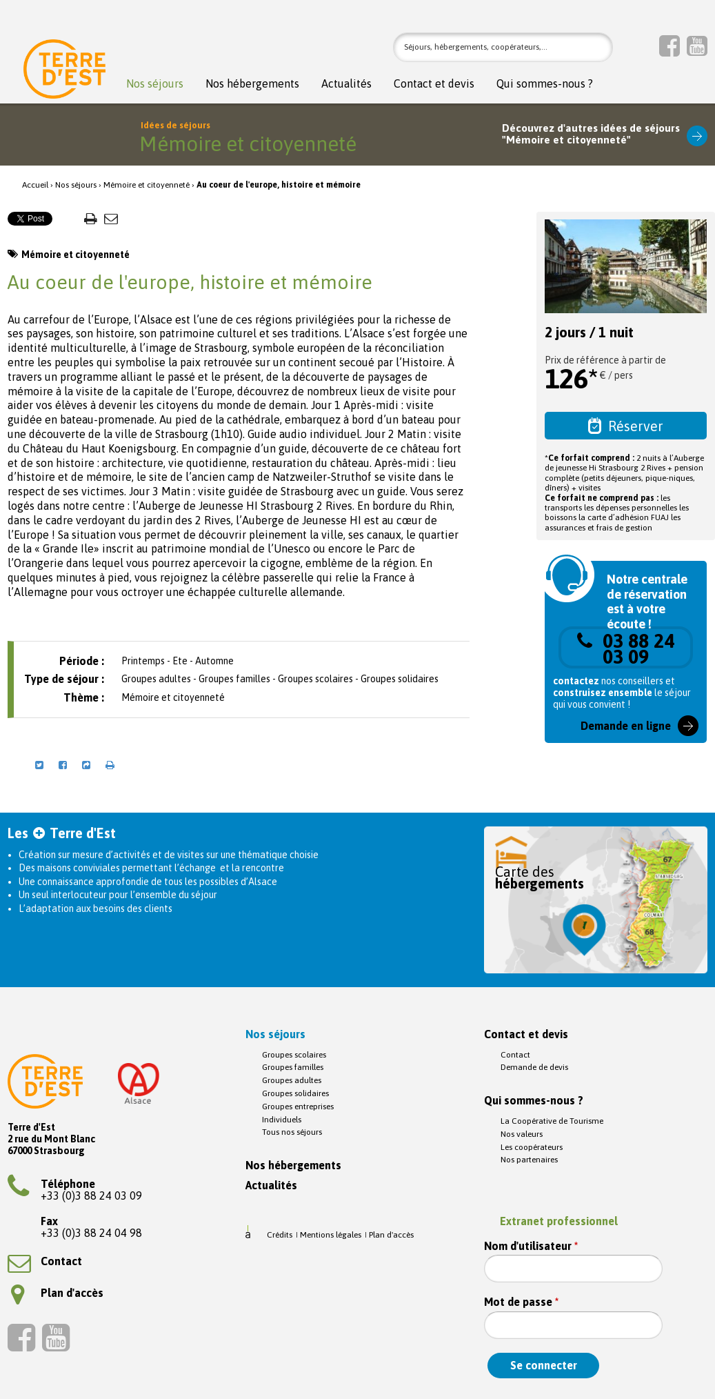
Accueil (35, 185)
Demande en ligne (626, 726)
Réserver (625, 425)
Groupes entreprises (298, 1106)
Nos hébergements (252, 84)
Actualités (346, 84)
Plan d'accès (57, 1293)
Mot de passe (521, 1302)
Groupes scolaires (294, 1055)
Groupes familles (292, 1067)
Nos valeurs (522, 1134)
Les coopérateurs (532, 1147)
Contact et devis (434, 84)
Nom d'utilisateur (531, 1246)
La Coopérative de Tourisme (552, 1121)
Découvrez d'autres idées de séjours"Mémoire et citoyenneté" (591, 134)
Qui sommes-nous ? (544, 84)
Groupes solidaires (295, 1093)
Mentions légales (330, 1235)
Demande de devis (534, 1067)
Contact (45, 1261)
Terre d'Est (64, 72)
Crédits (279, 1235)
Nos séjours (154, 84)
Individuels (281, 1119)
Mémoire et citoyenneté (146, 185)
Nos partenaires (529, 1159)
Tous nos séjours (292, 1132)
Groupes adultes (291, 1080)
